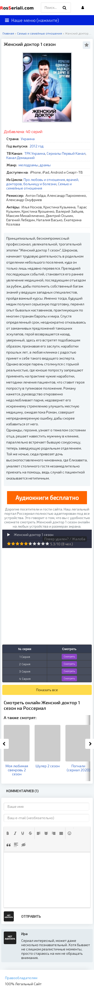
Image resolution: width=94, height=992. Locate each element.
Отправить (31, 916)
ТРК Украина (34, 153)
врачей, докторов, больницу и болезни (42, 181)
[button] (7, 833)
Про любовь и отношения (44, 179)
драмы (45, 165)
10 (47, 543)
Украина (28, 139)
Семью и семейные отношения (39, 186)
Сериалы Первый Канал (66, 153)
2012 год (37, 146)
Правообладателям (21, 978)
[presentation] (8, 833)
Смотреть (69, 656)
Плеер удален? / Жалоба (64, 539)
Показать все (47, 690)
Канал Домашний (20, 157)
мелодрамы (28, 165)
